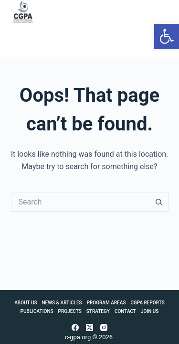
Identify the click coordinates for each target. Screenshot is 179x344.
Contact (125, 311)
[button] (166, 36)
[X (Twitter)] (89, 327)
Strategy (98, 311)
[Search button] (158, 202)
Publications (37, 311)
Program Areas (106, 302)
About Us (25, 302)
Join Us (149, 311)
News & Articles (62, 302)
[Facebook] (75, 327)
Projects (70, 311)
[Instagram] (103, 327)
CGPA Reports (147, 302)
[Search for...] (80, 202)
